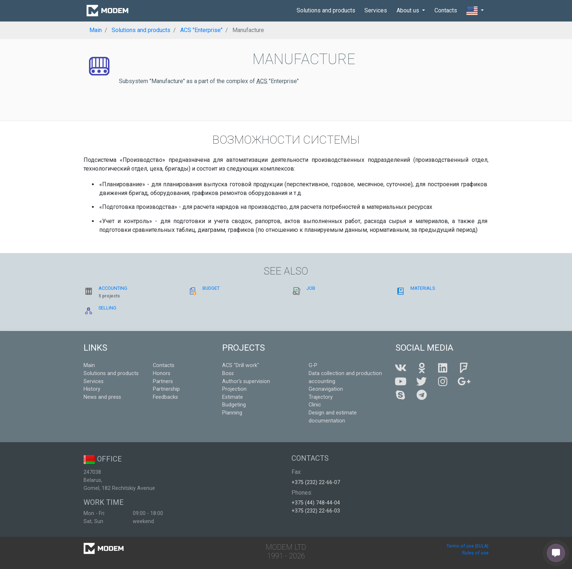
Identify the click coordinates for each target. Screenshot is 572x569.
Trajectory (321, 397)
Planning (232, 413)
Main (89, 365)
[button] (474, 11)
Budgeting (234, 405)
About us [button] (409, 10)
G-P (313, 365)
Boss (228, 373)
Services (375, 10)
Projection (234, 389)
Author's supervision (246, 381)
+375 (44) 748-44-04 (315, 503)
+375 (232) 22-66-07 (315, 482)
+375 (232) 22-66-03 (315, 511)
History (92, 389)
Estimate (232, 397)
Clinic (315, 405)
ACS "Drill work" (240, 365)
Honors (161, 373)
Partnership (166, 389)
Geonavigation (326, 389)
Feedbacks (165, 397)
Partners (163, 381)
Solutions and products (326, 10)
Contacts (445, 10)
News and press (102, 397)
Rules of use (475, 553)
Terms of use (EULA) (467, 546)
